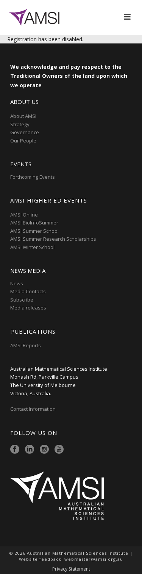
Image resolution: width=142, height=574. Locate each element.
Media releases (28, 307)
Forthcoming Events (32, 176)
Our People (23, 140)
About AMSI (23, 116)
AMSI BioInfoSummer (34, 222)
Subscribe (21, 299)
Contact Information (33, 408)
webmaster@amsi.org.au (93, 559)
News (16, 283)
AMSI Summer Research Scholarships (53, 238)
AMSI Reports (25, 345)
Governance (24, 132)
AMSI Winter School (32, 247)
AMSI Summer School (34, 230)
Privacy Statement (71, 569)
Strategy (20, 124)
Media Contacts (28, 291)
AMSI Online (24, 214)
